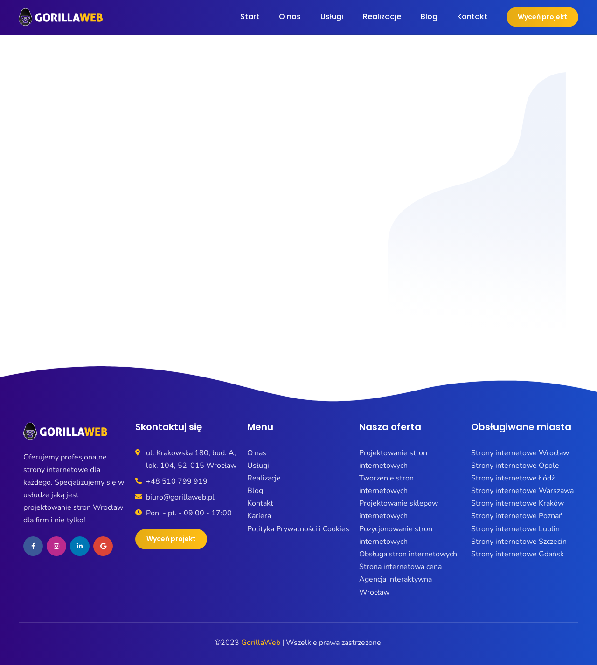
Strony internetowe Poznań (517, 516)
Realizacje (382, 16)
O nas (290, 16)
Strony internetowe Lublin (515, 529)
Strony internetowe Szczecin (519, 541)
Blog (429, 16)
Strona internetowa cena (400, 567)
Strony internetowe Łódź (513, 478)
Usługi (331, 16)
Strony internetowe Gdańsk (517, 554)
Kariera (259, 516)
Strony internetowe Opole (515, 465)
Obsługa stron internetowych (408, 554)
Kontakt (472, 16)
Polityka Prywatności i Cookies (298, 529)
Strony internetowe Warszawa (522, 491)
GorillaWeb (260, 643)
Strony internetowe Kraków (517, 503)
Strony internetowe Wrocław (520, 453)
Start (249, 16)
